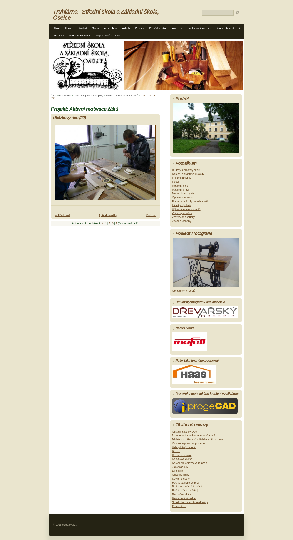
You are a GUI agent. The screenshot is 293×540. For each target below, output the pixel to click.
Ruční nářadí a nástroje (185, 490)
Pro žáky (59, 35)
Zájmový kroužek (182, 213)
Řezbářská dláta (181, 494)
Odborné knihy (180, 474)
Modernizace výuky (79, 35)
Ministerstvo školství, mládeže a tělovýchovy (197, 439)
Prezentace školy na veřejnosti (190, 201)
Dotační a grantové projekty (88, 95)
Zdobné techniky (181, 221)
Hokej (175, 181)
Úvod (57, 28)
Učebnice (177, 470)
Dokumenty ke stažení (228, 28)
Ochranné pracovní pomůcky (189, 443)
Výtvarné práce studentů (186, 209)
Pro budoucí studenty (199, 28)
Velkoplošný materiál (184, 447)
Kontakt (83, 28)
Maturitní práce (181, 189)
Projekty (139, 28)
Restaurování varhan (184, 498)
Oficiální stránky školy (185, 431)
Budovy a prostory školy (186, 170)
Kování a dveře (181, 478)
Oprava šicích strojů (183, 290)
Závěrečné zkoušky (183, 217)
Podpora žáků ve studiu (108, 35)
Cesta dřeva (179, 506)
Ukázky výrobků (181, 205)
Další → (151, 215)
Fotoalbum (176, 28)
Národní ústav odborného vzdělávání (193, 435)
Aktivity (126, 28)
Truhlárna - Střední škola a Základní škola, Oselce (106, 14)
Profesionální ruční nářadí (187, 486)
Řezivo (176, 451)
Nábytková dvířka (182, 459)
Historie (69, 28)
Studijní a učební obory (104, 28)
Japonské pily (180, 466)
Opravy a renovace (183, 197)
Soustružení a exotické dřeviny (190, 502)
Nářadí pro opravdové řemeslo (190, 463)
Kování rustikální (182, 455)
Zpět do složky (108, 215)
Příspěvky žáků (157, 28)
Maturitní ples (180, 185)
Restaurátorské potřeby (185, 482)
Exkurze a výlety (181, 177)
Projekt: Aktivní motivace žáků (122, 95)
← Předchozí (62, 215)
